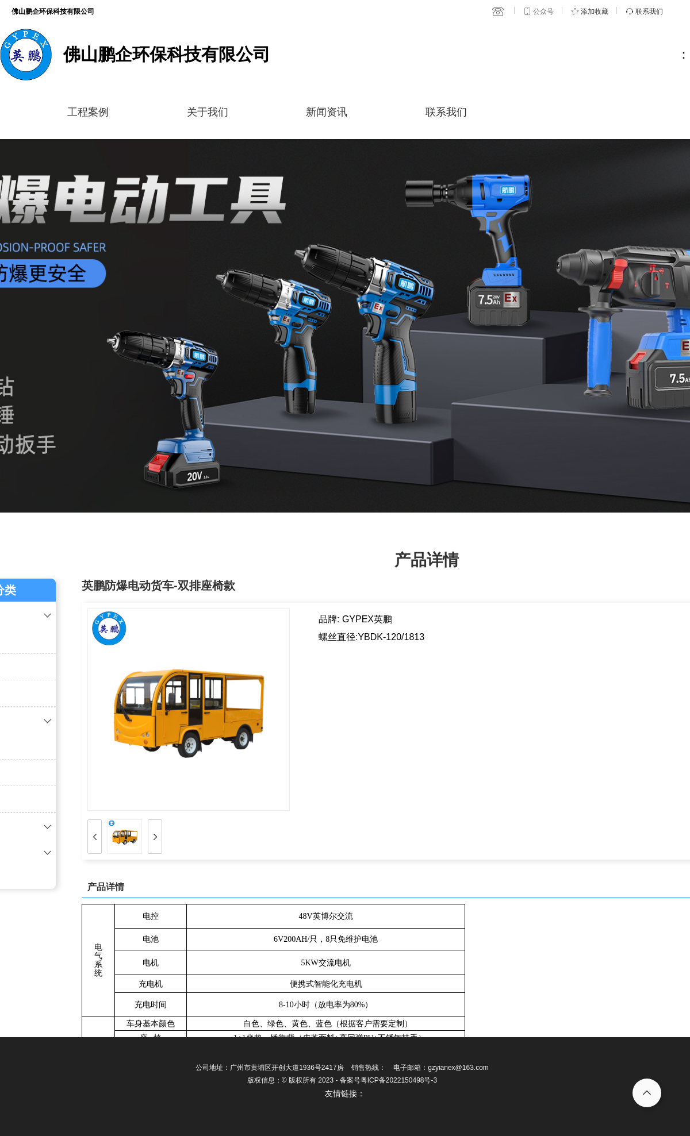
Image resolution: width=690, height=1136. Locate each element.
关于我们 (207, 112)
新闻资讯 (326, 112)
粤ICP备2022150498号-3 (399, 1080)
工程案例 (88, 112)
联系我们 (446, 112)
